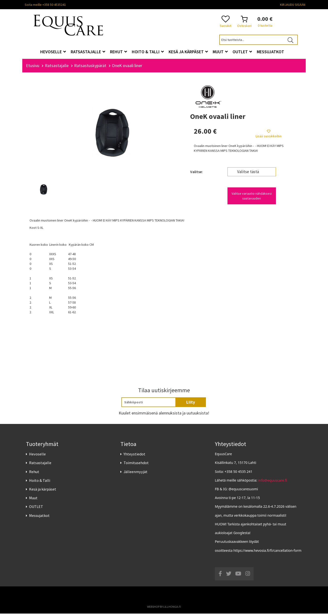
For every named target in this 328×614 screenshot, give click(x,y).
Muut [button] (220, 51)
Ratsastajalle (40, 463)
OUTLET (36, 507)
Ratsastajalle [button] (88, 51)
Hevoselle (37, 454)
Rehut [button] (118, 51)
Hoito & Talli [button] (148, 51)
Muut (33, 498)
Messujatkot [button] (270, 51)
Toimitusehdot (136, 463)
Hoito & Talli (39, 480)
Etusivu (32, 66)
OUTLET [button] (242, 51)
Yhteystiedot (134, 454)
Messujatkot (39, 516)
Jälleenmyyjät (136, 472)
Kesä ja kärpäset (42, 489)
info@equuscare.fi (272, 480)
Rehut (34, 472)
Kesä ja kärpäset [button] (188, 51)
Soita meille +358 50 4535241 (45, 4)
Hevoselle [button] (53, 51)
